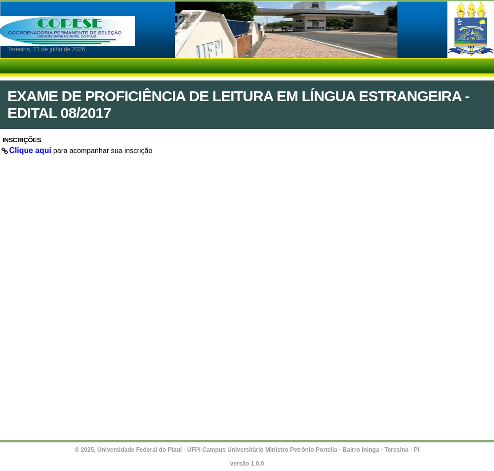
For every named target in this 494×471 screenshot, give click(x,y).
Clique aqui (30, 150)
